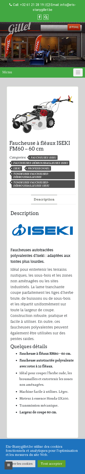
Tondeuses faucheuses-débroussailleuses (31, 175)
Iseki (16, 168)
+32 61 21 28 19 (32, 5)
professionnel (39, 168)
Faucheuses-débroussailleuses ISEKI (40, 163)
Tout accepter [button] (51, 464)
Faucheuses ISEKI (43, 157)
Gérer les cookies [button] (20, 464)
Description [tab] (44, 199)
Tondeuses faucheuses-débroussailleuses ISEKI (31, 184)
